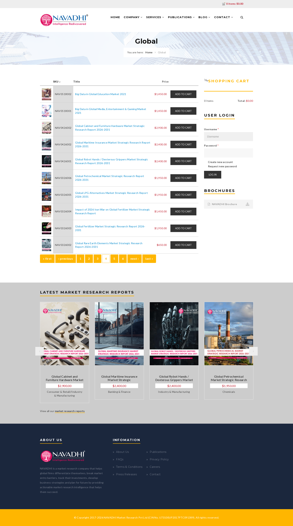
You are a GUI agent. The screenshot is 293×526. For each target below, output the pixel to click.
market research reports (70, 411)
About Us (122, 452)
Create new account (220, 162)
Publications (181, 17)
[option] (64, 352)
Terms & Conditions (129, 467)
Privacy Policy (159, 459)
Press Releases (126, 474)
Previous (39, 351)
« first (47, 258)
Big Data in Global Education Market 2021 (100, 94)
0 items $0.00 (232, 3)
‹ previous (65, 258)
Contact (223, 17)
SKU (57, 81)
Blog (204, 17)
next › (134, 258)
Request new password (222, 166)
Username (211, 129)
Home (115, 17)
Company (133, 17)
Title (76, 81)
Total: (242, 100)
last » (149, 258)
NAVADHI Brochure (222, 204)
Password (211, 145)
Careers (155, 467)
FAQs (119, 459)
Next (253, 351)
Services (155, 17)
